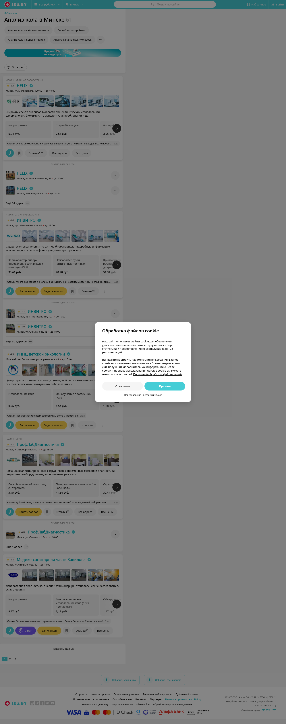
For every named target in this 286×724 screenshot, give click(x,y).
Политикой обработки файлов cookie (157, 374)
